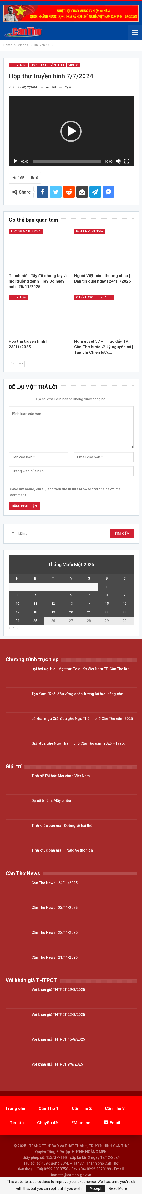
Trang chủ (15, 1108)
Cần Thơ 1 (48, 1108)
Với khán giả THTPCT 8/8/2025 (57, 1064)
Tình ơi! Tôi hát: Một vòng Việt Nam (61, 776)
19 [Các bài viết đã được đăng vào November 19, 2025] (53, 612)
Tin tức (17, 1122)
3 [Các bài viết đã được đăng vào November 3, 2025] (17, 595)
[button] (71, 131)
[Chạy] (15, 161)
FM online (80, 1122)
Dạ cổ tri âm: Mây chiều (51, 801)
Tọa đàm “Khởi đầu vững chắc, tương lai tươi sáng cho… (79, 694)
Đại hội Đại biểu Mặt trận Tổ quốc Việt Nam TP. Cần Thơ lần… (82, 669)
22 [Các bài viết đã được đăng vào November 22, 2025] (107, 612)
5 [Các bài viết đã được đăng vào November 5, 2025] (53, 595)
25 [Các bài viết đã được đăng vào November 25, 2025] (35, 621)
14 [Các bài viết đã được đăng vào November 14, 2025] (89, 604)
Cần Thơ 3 (115, 1108)
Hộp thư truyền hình (47, 65)
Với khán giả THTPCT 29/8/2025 (58, 990)
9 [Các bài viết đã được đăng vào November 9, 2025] (124, 595)
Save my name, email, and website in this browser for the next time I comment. (66, 492)
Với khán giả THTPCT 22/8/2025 (58, 1015)
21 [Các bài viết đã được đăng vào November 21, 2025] (89, 612)
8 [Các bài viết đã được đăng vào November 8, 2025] (107, 595)
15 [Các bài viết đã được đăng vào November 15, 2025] (107, 604)
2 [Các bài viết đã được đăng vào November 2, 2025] (124, 587)
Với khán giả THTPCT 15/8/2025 (58, 1039)
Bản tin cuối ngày (89, 231)
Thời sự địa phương (26, 231)
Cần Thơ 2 (82, 1108)
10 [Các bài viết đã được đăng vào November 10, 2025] (17, 604)
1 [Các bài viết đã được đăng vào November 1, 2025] (107, 587)
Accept (96, 1188)
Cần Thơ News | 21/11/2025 (55, 957)
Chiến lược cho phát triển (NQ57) (95, 297)
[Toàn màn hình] (126, 161)
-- (12, 363)
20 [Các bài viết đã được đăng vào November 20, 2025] (71, 612)
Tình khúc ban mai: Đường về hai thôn (63, 825)
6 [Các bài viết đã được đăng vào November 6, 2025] (71, 595)
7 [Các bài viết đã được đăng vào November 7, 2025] (89, 595)
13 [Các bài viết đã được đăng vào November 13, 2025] (71, 604)
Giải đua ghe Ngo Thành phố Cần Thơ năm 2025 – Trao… (79, 743)
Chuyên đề (18, 65)
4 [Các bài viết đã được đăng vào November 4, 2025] (35, 595)
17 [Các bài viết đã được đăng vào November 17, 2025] (17, 612)
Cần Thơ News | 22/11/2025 (55, 932)
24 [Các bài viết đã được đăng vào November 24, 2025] (17, 621)
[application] (71, 131)
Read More (118, 1188)
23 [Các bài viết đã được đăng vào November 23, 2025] (124, 612)
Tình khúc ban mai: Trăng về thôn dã (62, 850)
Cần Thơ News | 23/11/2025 (55, 907)
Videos (73, 65)
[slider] (67, 161)
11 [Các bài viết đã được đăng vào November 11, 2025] (35, 604)
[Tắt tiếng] (118, 161)
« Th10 (13, 628)
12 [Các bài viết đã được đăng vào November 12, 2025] (53, 604)
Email (112, 1122)
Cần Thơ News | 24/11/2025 (55, 883)
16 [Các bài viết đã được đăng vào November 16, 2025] (124, 604)
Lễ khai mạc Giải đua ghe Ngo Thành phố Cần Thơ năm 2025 (82, 719)
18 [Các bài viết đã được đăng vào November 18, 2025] (35, 612)
